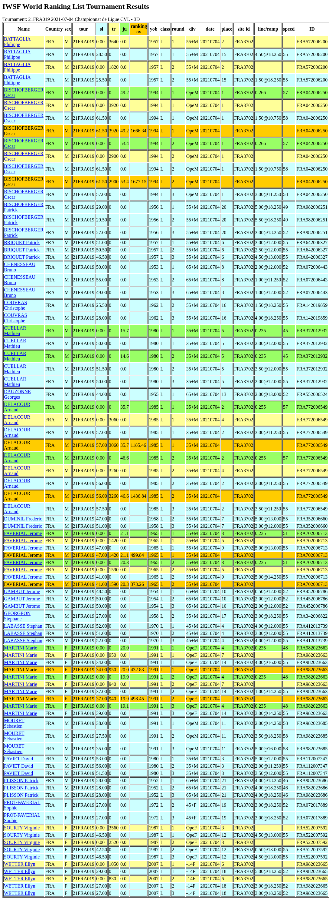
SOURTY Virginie (22, 827)
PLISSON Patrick (21, 780)
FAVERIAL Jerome (23, 533)
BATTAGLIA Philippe (17, 41)
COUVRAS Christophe (15, 305)
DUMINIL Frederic (23, 518)
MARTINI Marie (20, 647)
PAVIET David (18, 758)
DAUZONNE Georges (17, 394)
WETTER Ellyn (19, 864)
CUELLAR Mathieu (15, 330)
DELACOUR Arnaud (17, 407)
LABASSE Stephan (23, 626)
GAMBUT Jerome (22, 591)
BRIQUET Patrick (22, 242)
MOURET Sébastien (14, 723)
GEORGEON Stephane (17, 616)
